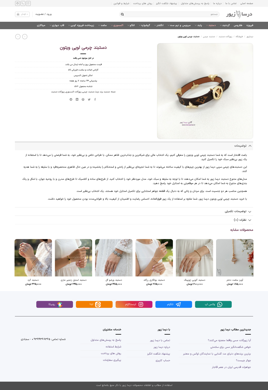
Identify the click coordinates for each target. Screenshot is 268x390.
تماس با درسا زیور (160, 340)
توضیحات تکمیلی (239, 211)
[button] (22, 14)
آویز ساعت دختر (234, 280)
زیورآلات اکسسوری (73, 92)
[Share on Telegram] (71, 99)
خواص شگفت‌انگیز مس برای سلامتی (230, 347)
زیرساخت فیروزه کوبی (81, 25)
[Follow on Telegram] (17, 3)
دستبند (211, 25)
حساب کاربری (163, 360)
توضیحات (243, 145)
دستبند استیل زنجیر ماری (74, 280)
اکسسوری (117, 25)
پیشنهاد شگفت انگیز (166, 3)
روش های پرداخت (142, 3)
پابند (198, 25)
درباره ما (217, 3)
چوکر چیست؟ (243, 360)
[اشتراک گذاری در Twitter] (89, 99)
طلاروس (238, 25)
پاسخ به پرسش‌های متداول (195, 3)
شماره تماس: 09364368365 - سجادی (43, 339)
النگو (131, 25)
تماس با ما (231, 3)
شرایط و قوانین (121, 3)
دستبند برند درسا (102, 92)
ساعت (102, 25)
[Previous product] (17, 36)
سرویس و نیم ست (179, 25)
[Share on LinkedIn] (77, 99)
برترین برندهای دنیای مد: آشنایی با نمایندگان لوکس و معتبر (217, 354)
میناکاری (41, 25)
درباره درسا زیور (162, 347)
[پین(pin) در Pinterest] (83, 99)
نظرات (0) (243, 220)
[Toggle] (250, 145)
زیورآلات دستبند (225, 36)
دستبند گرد (33, 280)
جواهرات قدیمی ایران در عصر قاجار (231, 367)
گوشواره (144, 25)
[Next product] (24, 36)
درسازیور (249, 36)
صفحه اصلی (246, 3)
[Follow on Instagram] (28, 3)
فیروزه (249, 25)
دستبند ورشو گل (114, 280)
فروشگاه (239, 36)
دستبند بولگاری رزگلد (154, 280)
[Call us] (22, 3)
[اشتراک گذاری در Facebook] (95, 99)
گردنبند (225, 25)
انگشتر (158, 25)
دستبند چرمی (209, 36)
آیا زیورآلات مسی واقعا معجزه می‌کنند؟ (229, 340)
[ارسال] (122, 14)
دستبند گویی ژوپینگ (194, 280)
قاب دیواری (57, 25)
